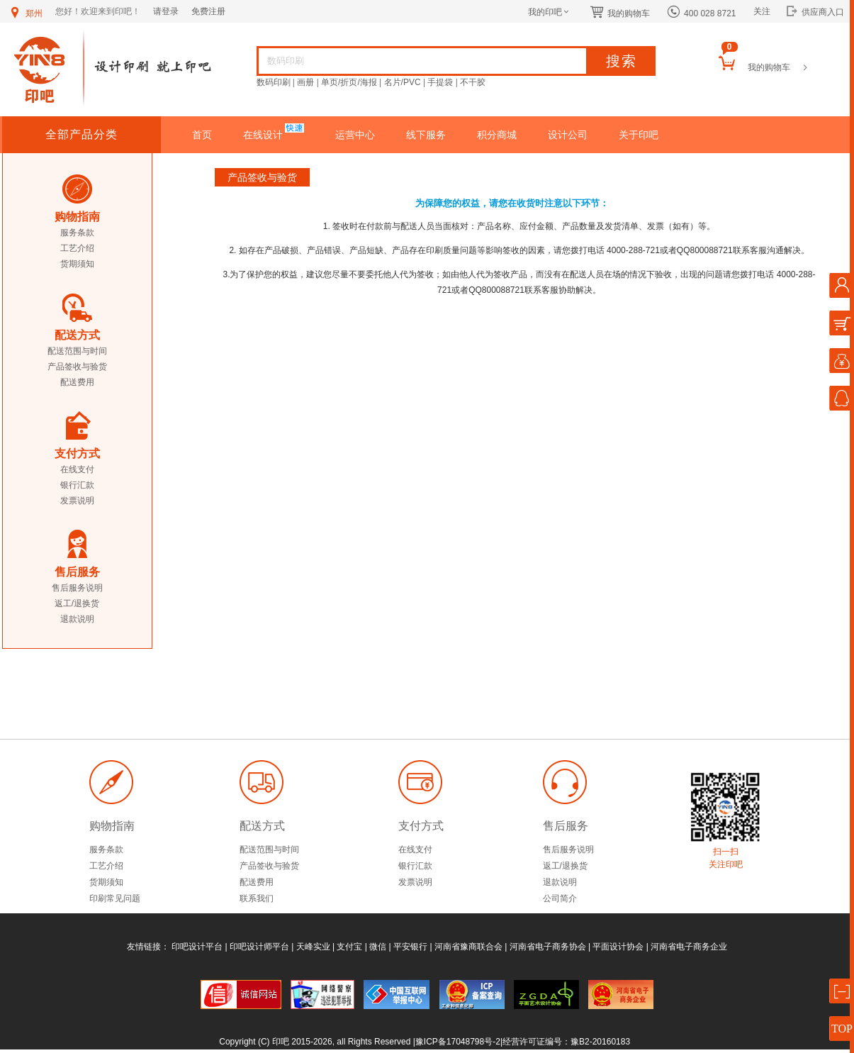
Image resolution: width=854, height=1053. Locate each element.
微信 (377, 947)
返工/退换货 (77, 603)
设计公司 (568, 134)
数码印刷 (274, 82)
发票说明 (77, 501)
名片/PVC (402, 82)
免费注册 (208, 11)
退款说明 (77, 619)
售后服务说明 (77, 588)
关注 (761, 11)
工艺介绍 (77, 248)
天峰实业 (313, 947)
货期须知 (77, 264)
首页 (202, 134)
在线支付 (77, 469)
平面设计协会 (618, 947)
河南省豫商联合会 (468, 947)
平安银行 (410, 947)
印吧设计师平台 (259, 947)
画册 (305, 82)
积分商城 (497, 134)
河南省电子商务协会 (548, 947)
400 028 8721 (701, 13)
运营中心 (355, 134)
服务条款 (77, 233)
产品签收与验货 (77, 367)
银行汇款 (77, 485)
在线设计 (264, 134)
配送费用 (77, 382)
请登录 (166, 11)
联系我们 (257, 898)
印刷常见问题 (114, 898)
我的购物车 (620, 13)
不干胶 (472, 82)
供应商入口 (815, 12)
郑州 (26, 13)
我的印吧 (549, 12)
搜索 (621, 61)
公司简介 (560, 898)
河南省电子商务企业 (689, 947)
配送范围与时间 (77, 351)
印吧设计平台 (197, 947)
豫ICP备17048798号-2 (457, 1042)
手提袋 (440, 82)
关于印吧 (638, 134)
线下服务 (426, 134)
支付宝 (349, 947)
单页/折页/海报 (349, 82)
